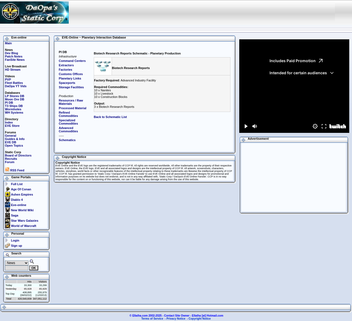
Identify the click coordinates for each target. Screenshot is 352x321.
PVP (8, 79)
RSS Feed (14, 170)
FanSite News (15, 59)
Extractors (66, 65)
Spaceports (67, 82)
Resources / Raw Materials (71, 102)
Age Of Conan (21, 189)
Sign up (16, 245)
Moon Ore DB (14, 99)
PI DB (9, 102)
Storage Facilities (71, 87)
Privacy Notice (175, 318)
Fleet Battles (14, 82)
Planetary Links (70, 78)
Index (9, 122)
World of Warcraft (23, 225)
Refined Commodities (68, 114)
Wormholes (13, 109)
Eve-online (18, 205)
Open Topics (14, 145)
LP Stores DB (14, 96)
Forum (9, 162)
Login (15, 240)
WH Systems (14, 112)
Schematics (67, 140)
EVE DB (10, 142)
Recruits (11, 158)
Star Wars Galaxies (24, 220)
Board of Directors (18, 155)
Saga (14, 215)
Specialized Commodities (68, 122)
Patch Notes (14, 56)
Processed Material (72, 108)
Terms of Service (152, 318)
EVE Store (12, 125)
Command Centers (72, 60)
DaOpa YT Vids (15, 86)
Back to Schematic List (110, 117)
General (10, 135)
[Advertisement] (231, 12)
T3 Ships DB (14, 106)
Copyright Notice (200, 318)
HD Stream (12, 69)
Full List (17, 184)
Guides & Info (15, 139)
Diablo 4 (17, 199)
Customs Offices (71, 74)
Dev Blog (11, 53)
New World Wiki (22, 210)
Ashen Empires (22, 194)
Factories (65, 69)
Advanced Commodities (68, 129)
